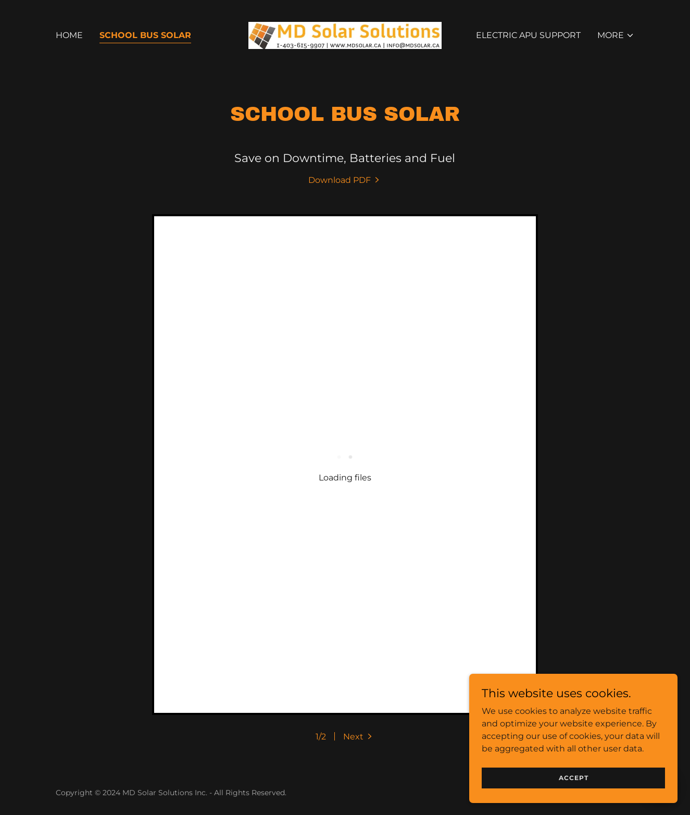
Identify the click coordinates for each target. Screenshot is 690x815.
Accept (573, 778)
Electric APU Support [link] (528, 35)
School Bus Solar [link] (145, 35)
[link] (345, 35)
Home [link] (69, 35)
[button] (615, 35)
